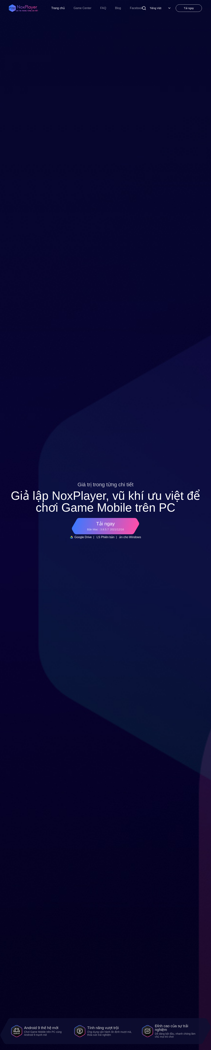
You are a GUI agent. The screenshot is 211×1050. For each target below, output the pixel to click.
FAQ (103, 8)
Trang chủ (58, 8)
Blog (118, 8)
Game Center (82, 8)
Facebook (136, 8)
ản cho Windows (130, 537)
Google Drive (81, 537)
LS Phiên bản (105, 537)
